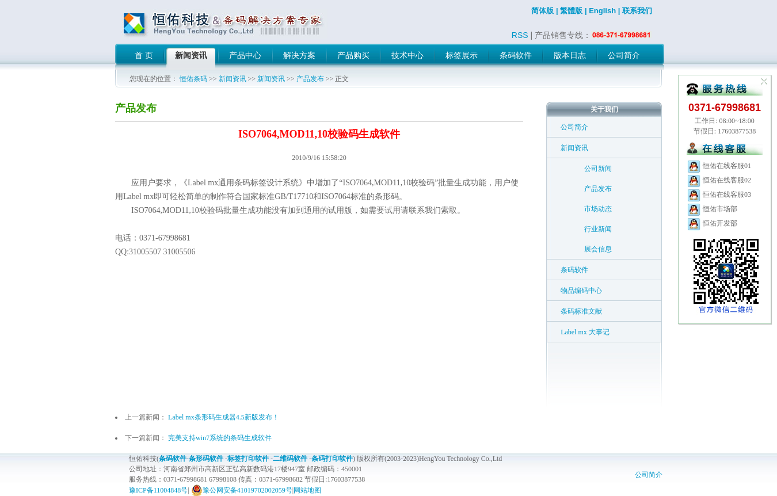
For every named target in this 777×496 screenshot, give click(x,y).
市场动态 (598, 209)
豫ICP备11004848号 (158, 490)
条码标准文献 (581, 311)
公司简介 (574, 127)
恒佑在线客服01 (719, 166)
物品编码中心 (581, 291)
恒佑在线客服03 (719, 194)
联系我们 (637, 10)
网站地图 (307, 490)
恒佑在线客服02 (719, 180)
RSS (520, 35)
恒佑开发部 (712, 223)
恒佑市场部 (712, 209)
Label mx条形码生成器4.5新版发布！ (223, 417)
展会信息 (598, 249)
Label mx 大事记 (585, 332)
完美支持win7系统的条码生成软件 (220, 438)
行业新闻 (598, 229)
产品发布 (310, 79)
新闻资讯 (232, 79)
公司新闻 (598, 169)
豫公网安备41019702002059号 (241, 490)
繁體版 (571, 10)
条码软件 (574, 270)
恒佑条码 (193, 79)
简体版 (542, 10)
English (602, 10)
